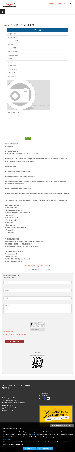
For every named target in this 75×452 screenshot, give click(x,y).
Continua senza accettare (62, 425)
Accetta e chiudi (45, 448)
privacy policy (34, 434)
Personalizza (29, 448)
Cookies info (44, 395)
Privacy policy (45, 393)
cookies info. (7, 439)
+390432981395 (55, 4)
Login (69, 4)
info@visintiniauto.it (10, 408)
